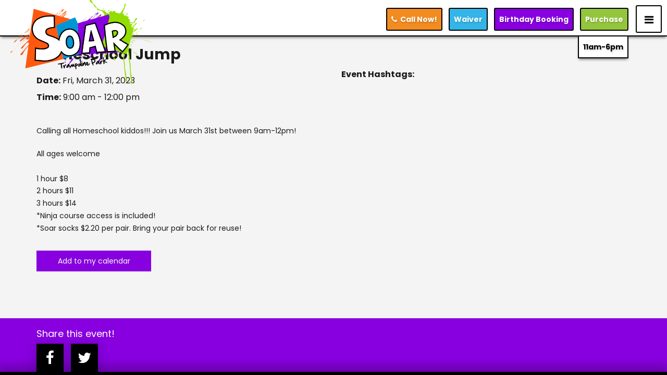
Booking (534, 19)
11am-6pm (603, 47)
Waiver (468, 19)
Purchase (604, 19)
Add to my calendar (94, 261)
